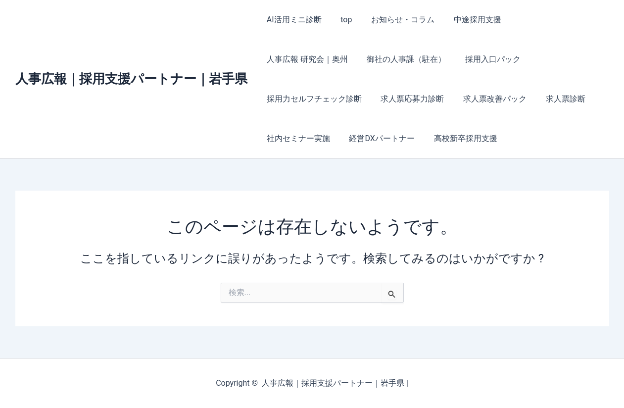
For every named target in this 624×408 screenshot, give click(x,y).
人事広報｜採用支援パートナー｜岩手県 (131, 78)
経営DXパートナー (298, 138)
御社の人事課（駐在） (304, 59)
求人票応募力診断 (297, 98)
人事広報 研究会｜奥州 (545, 19)
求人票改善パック (376, 98)
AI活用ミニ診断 (292, 19)
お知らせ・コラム (394, 19)
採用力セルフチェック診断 (479, 59)
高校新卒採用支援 (378, 138)
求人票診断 (443, 98)
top (341, 19)
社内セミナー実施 (510, 98)
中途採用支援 (465, 19)
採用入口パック (388, 59)
